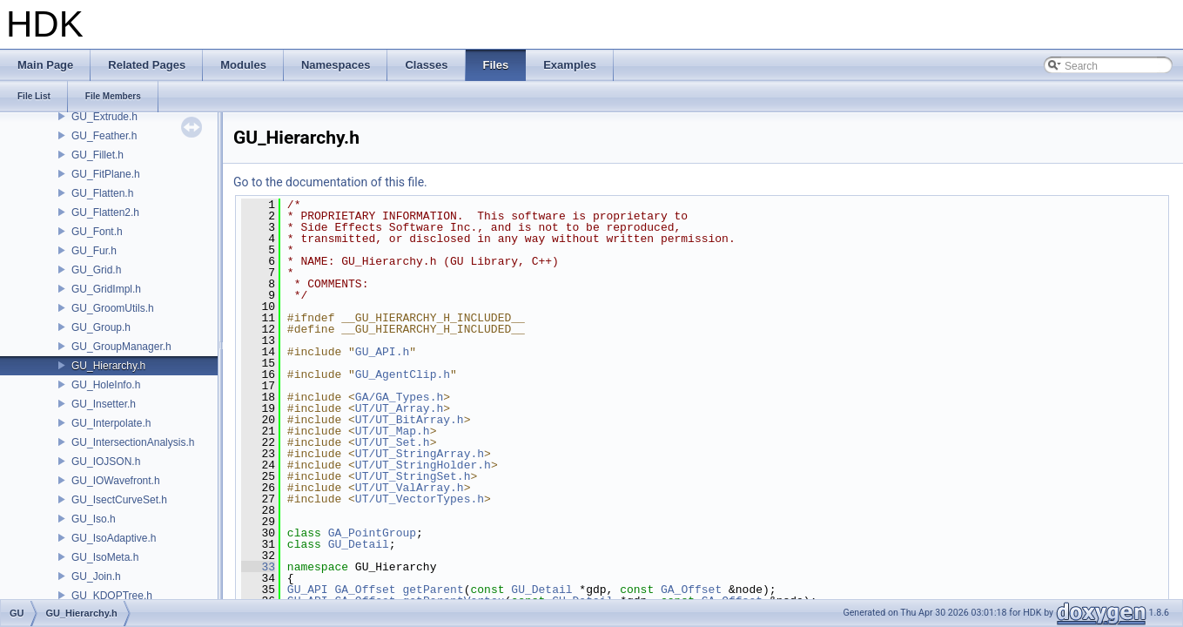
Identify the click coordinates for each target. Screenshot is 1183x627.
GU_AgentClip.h (402, 374)
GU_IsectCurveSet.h (119, 500)
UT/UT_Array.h (399, 408)
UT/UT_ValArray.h (409, 488)
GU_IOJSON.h (105, 461)
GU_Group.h (101, 327)
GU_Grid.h (96, 270)
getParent (432, 589)
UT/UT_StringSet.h (413, 476)
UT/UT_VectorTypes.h (419, 499)
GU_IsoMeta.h (104, 557)
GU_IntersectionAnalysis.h (132, 442)
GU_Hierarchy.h (108, 366)
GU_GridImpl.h (106, 289)
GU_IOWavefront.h (115, 481)
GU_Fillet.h (97, 155)
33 (258, 567)
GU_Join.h (96, 576)
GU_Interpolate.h (111, 423)
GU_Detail (358, 544)
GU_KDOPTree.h (111, 596)
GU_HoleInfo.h (105, 385)
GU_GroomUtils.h (112, 308)
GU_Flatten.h (102, 193)
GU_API (307, 589)
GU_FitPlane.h (105, 174)
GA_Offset (364, 589)
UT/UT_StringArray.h (419, 454)
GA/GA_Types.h (399, 397)
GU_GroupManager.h (121, 346)
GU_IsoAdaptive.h (113, 538)
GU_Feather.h (104, 136)
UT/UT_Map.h (392, 431)
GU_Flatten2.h (105, 212)
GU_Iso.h (93, 519)
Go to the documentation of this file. (330, 182)
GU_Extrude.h (104, 117)
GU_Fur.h (94, 251)
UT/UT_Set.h (392, 442)
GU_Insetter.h (103, 404)
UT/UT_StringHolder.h (423, 465)
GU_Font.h (97, 232)
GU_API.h (382, 352)
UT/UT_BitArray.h (409, 420)
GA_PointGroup (372, 533)
